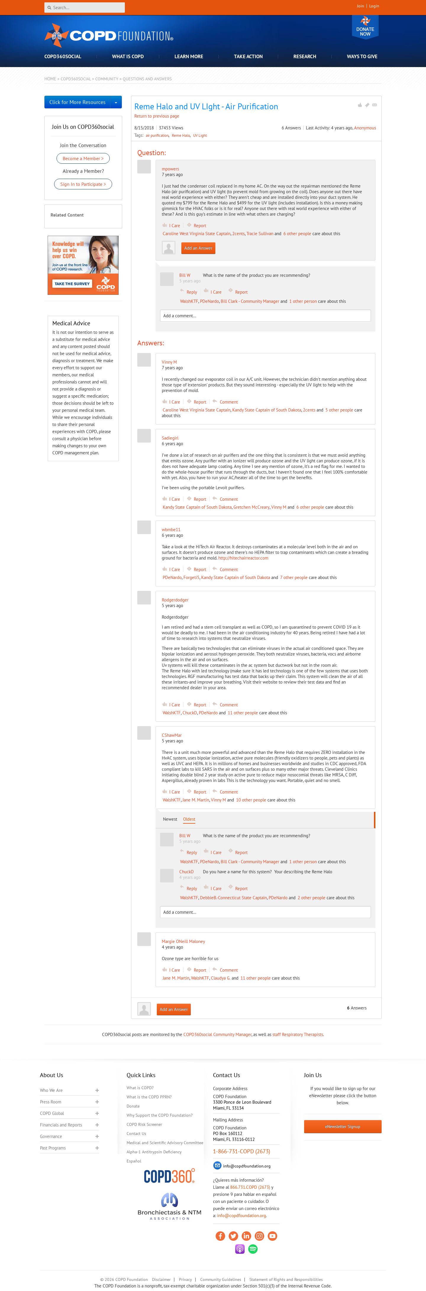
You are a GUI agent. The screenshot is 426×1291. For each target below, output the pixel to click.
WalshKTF (189, 301)
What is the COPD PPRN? (149, 1097)
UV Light (200, 135)
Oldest (189, 819)
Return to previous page (156, 116)
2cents (238, 233)
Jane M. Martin (196, 800)
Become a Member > (83, 158)
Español (134, 1161)
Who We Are (51, 1090)
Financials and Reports (61, 1125)
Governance (51, 1136)
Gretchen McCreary (251, 507)
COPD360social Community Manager (217, 1034)
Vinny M (278, 507)
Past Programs (53, 1148)
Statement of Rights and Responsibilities (286, 1279)
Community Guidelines (220, 1279)
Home (50, 79)
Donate (365, 27)
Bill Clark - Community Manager (250, 301)
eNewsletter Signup (342, 1126)
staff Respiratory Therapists (297, 1034)
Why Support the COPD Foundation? (160, 1115)
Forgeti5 (191, 577)
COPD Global (52, 1113)
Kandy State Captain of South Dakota (266, 410)
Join (360, 6)
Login (374, 6)
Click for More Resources (77, 102)
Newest (170, 819)
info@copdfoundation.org (241, 1215)
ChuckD (190, 713)
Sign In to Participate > (83, 184)
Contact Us (136, 1133)
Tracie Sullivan (259, 233)
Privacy (185, 1279)
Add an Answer (198, 248)
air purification (158, 135)
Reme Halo (181, 135)
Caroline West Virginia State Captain (196, 233)
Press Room (50, 1102)
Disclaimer (161, 1279)
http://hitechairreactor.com (243, 558)
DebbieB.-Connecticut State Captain (233, 897)
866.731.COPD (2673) (250, 1187)
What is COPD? (140, 1087)
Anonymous (365, 128)
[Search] (84, 7)
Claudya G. (220, 978)
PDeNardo (209, 301)
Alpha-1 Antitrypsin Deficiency (154, 1152)
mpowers (170, 169)
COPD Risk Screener (144, 1124)
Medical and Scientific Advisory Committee (165, 1142)
